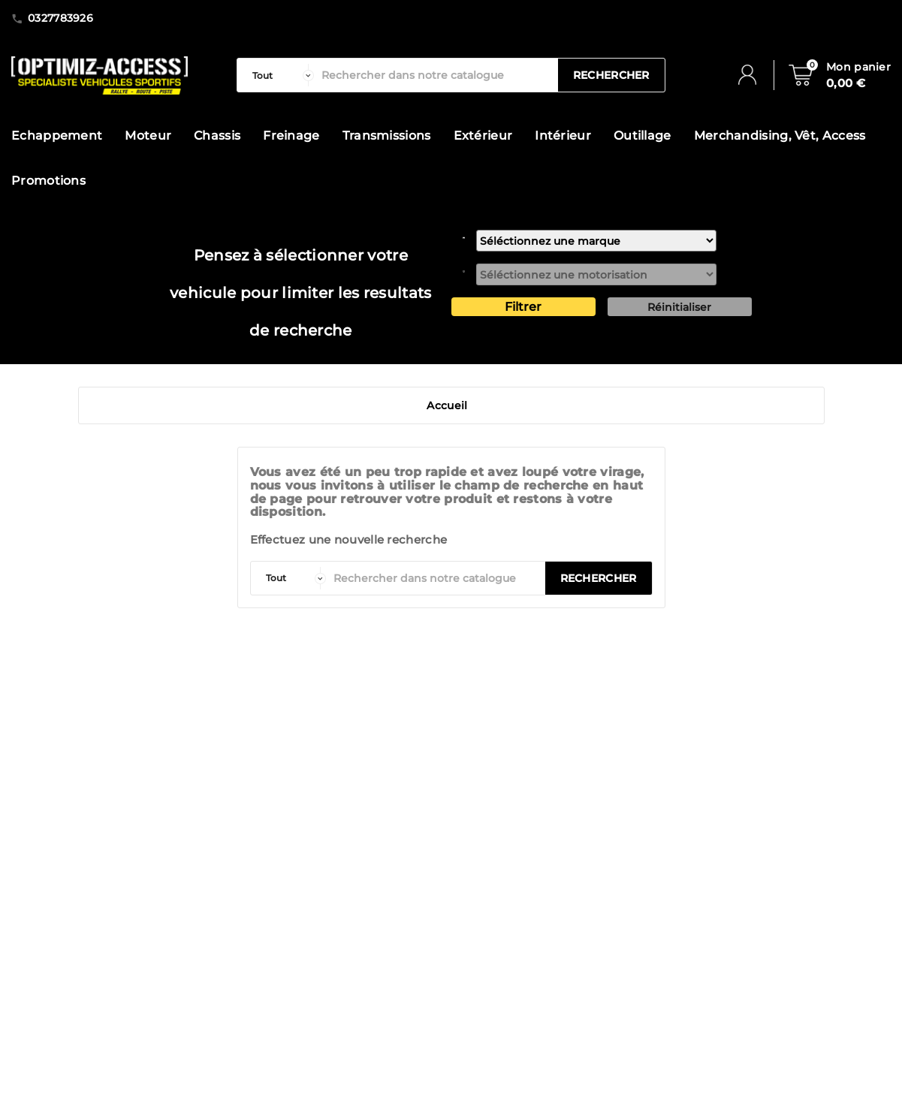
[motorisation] (596, 274)
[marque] (596, 241)
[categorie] (279, 75)
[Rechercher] (436, 75)
